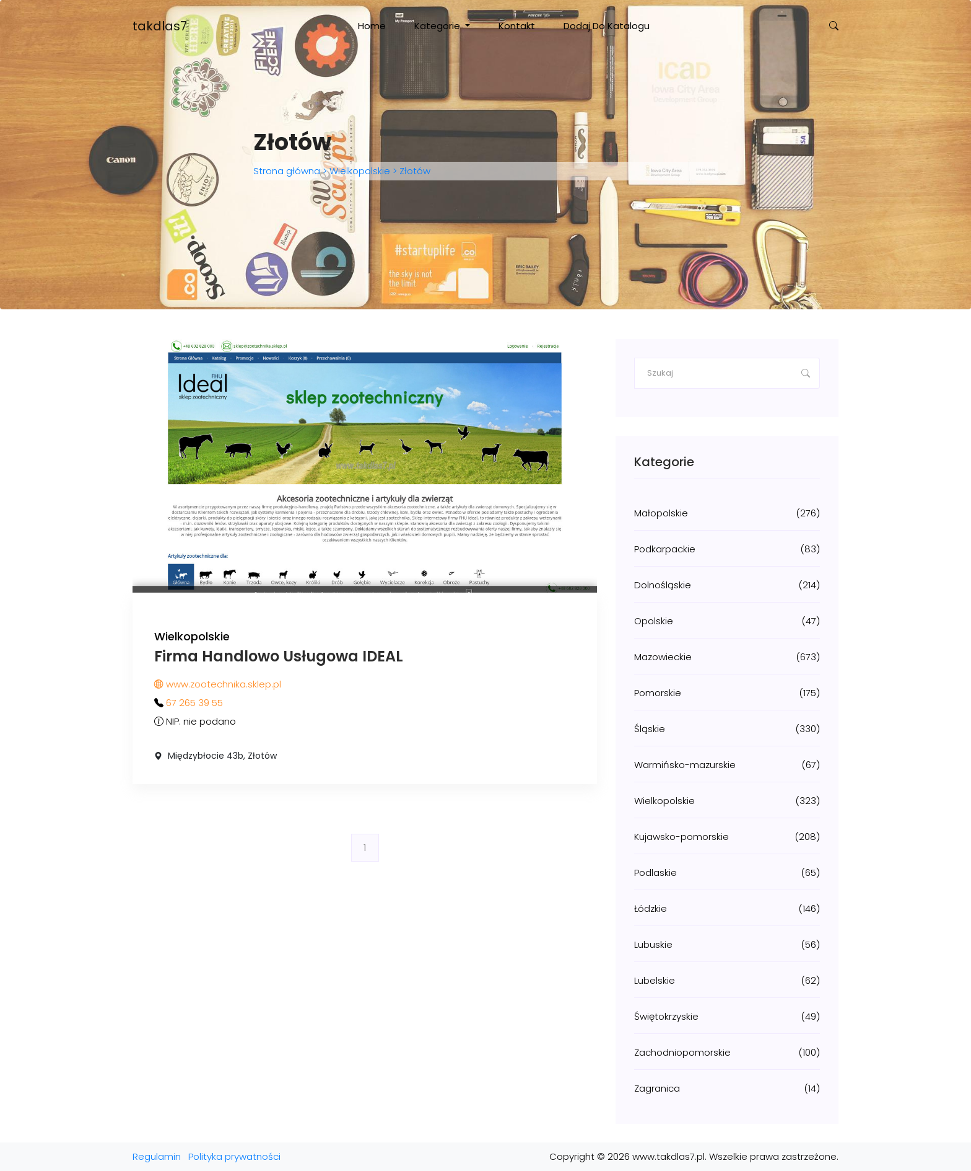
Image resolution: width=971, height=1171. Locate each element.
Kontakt (517, 25)
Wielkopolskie (360, 170)
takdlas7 (160, 26)
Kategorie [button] (438, 25)
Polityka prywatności (234, 1156)
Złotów (413, 170)
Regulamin (157, 1156)
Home (372, 25)
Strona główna (288, 170)
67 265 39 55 (194, 702)
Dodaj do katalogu (607, 25)
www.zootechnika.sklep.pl (217, 684)
